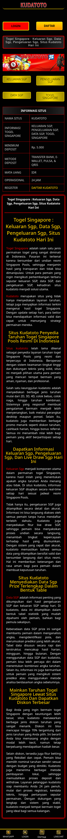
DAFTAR (42, 834)
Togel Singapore (17, 248)
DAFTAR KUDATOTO (44, 188)
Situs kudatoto (17, 348)
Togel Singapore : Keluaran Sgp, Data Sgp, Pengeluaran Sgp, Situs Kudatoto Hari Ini (34, 42)
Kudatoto (12, 296)
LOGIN (25, 834)
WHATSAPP (8, 834)
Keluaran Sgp (15, 469)
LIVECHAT (58, 834)
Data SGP (12, 597)
